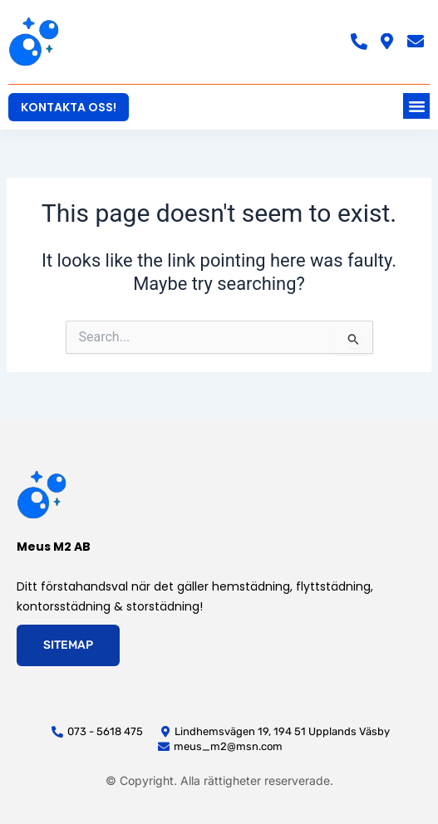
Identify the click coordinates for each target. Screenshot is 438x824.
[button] (416, 106)
